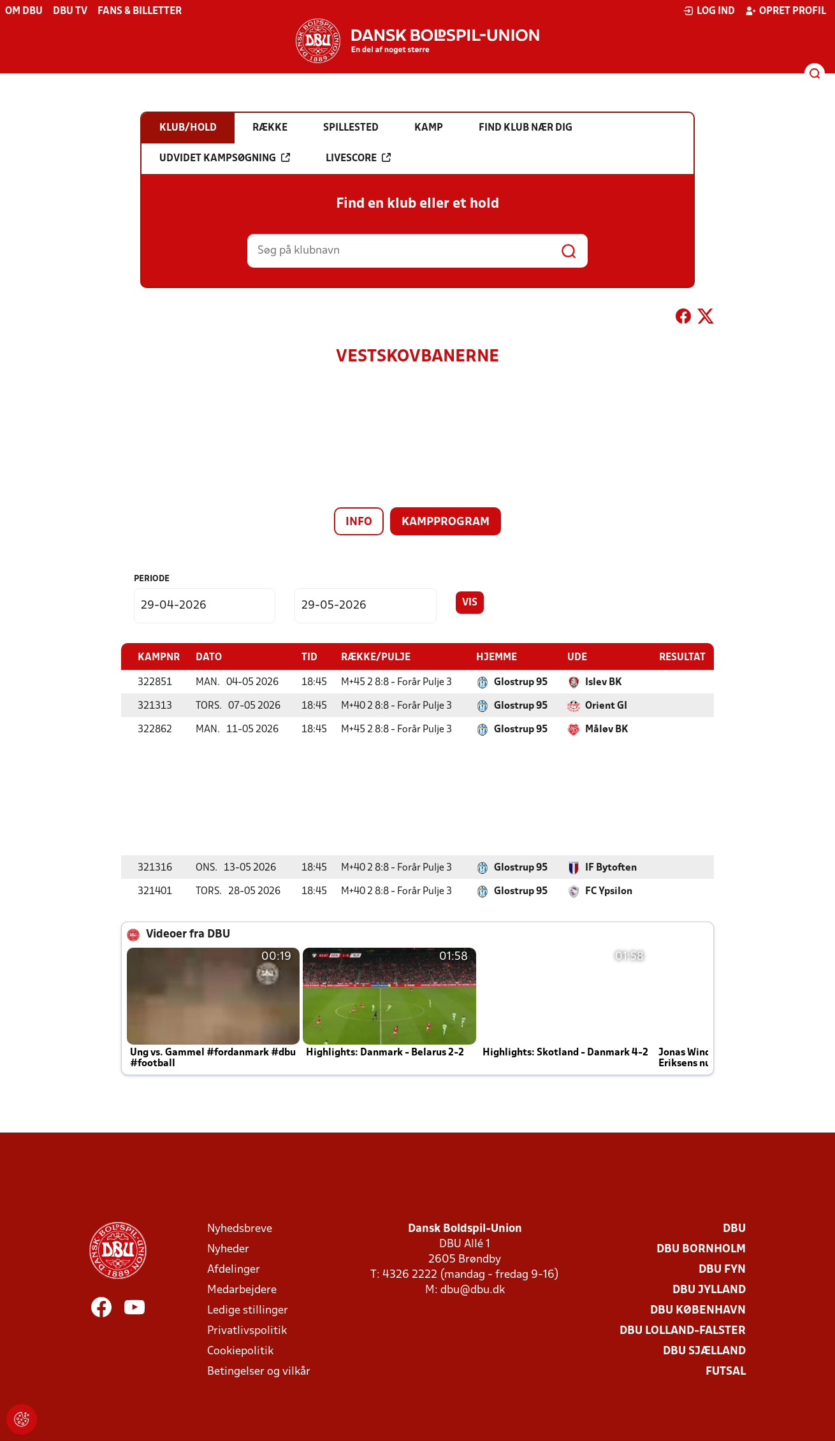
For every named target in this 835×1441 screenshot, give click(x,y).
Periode (152, 579)
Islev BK (603, 681)
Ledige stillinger (247, 1310)
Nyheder (228, 1248)
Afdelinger (233, 1269)
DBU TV (70, 11)
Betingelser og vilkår (258, 1371)
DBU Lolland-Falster (683, 1330)
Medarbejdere (242, 1289)
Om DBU (24, 11)
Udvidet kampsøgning (224, 158)
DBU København (698, 1310)
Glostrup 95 (521, 681)
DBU (734, 1228)
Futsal (726, 1371)
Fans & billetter (140, 11)
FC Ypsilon (608, 891)
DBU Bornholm (701, 1248)
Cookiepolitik (240, 1350)
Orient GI (606, 705)
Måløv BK (606, 729)
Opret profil (785, 11)
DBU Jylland (709, 1289)
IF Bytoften (611, 867)
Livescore (358, 158)
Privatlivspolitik (247, 1330)
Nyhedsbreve (239, 1228)
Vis (469, 602)
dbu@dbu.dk (472, 1289)
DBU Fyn (722, 1269)
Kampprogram (446, 522)
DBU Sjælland (704, 1350)
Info (358, 522)
